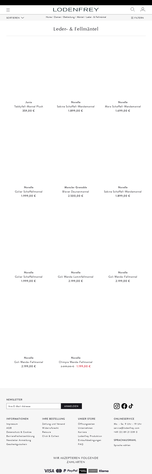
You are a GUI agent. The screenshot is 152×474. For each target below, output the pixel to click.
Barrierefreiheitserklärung (20, 441)
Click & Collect (50, 441)
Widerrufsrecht (50, 433)
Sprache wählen (122, 450)
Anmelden (71, 411)
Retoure (46, 437)
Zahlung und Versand (53, 428)
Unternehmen (85, 433)
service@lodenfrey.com (126, 433)
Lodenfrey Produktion (90, 441)
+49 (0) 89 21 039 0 (126, 437)
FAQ (80, 449)
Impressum (12, 428)
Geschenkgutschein (16, 449)
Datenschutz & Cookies (19, 437)
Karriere (82, 437)
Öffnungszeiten (86, 428)
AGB (9, 433)
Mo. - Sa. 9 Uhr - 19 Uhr (128, 428)
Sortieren (13, 22)
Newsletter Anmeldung (18, 445)
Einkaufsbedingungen (89, 445)
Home (49, 22)
